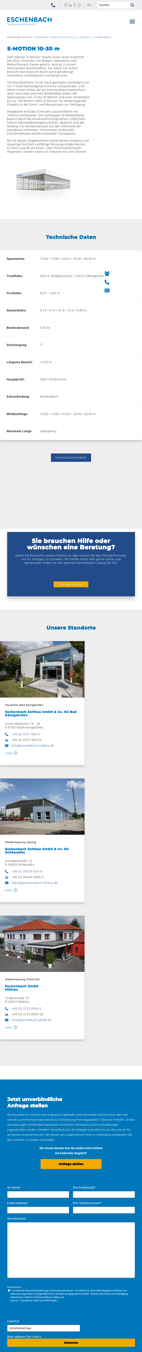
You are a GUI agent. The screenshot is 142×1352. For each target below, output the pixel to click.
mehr (8, 713)
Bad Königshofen (84, 1250)
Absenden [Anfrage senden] (71, 1154)
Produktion (80, 1197)
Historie (14, 1282)
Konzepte (79, 1186)
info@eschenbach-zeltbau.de (32, 706)
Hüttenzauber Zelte (22, 1207)
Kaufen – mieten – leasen (89, 1229)
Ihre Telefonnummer (87, 1015)
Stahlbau (79, 1202)
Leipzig (77, 1255)
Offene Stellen (82, 1287)
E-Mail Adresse (17, 1015)
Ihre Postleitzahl (84, 1000)
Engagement (18, 1292)
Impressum (84, 1341)
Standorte (78, 1245)
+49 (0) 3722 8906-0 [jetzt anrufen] (25, 821)
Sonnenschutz (18, 1224)
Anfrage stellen (71, 555)
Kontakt (12, 1308)
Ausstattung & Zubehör (24, 1197)
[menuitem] (84, 5)
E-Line (13, 1213)
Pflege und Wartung (86, 1218)
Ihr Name (14, 1000)
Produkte (13, 1181)
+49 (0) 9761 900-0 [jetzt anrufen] (25, 694)
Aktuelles (15, 1287)
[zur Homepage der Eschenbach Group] (24, 1335)
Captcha (13, 1132)
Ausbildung (80, 1282)
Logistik (78, 1213)
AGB (66, 1341)
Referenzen (15, 1245)
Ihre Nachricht (16, 1031)
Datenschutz (108, 1341)
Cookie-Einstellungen (120, 1345)
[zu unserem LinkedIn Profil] (64, 5)
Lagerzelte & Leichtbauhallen (28, 1191)
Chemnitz (79, 1261)
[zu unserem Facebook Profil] (68, 5)
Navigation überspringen (23, 1177)
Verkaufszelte (18, 1202)
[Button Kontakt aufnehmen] (136, 290)
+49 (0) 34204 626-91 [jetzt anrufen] (100, 694)
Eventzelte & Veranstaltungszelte (31, 1186)
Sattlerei (78, 1224)
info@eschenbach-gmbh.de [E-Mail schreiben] (30, 832)
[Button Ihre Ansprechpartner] (136, 273)
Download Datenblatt (71, 429)
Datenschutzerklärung (36, 1103)
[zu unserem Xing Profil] (58, 5)
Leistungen (78, 1181)
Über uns (13, 1276)
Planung (78, 1191)
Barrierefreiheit (89, 1345)
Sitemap (65, 1345)
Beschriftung (81, 1207)
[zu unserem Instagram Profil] (73, 5)
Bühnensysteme (20, 1218)
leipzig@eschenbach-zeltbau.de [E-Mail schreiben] (108, 706)
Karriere (76, 1276)
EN (84, 5)
